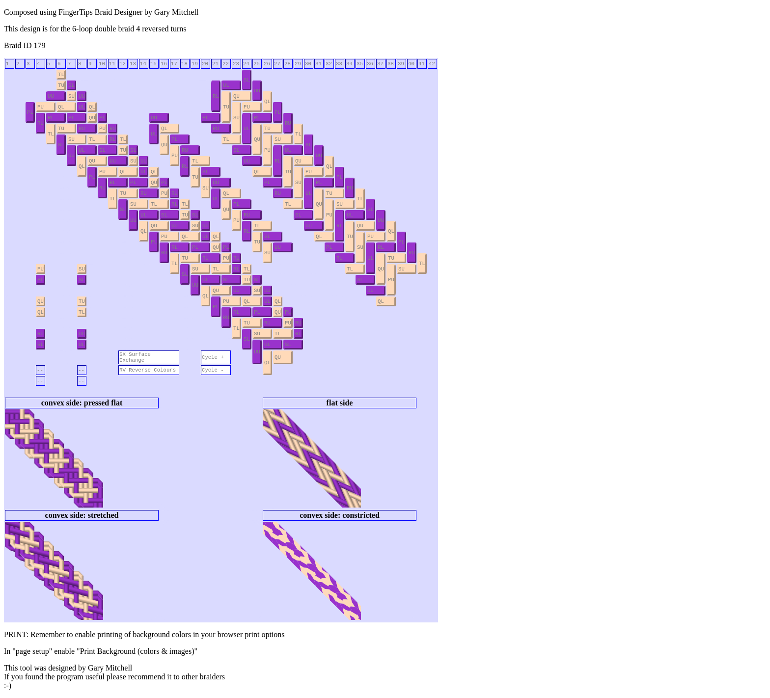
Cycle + (213, 357)
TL (61, 75)
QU (236, 96)
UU (257, 91)
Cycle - (213, 370)
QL (267, 102)
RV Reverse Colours (147, 370)
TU (61, 85)
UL (226, 85)
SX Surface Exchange (135, 357)
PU (40, 107)
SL (247, 80)
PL (30, 112)
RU (40, 123)
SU (71, 96)
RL (216, 96)
